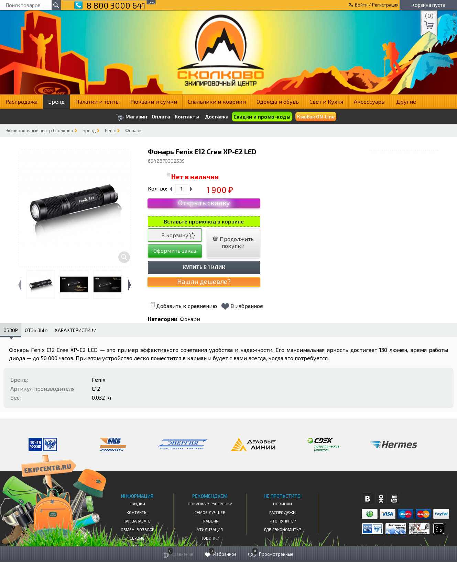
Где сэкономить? (282, 529)
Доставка (217, 116)
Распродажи (282, 512)
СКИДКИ (137, 503)
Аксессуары (369, 101)
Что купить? (283, 520)
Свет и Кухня (326, 101)
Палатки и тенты (97, 101)
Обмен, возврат (137, 529)
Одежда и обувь (278, 101)
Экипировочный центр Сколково (39, 130)
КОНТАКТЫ (137, 512)
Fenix (110, 130)
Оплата (161, 116)
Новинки (209, 538)
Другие (406, 101)
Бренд (56, 101)
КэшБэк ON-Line (316, 116)
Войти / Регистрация (377, 5)
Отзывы (36, 330)
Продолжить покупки (233, 242)
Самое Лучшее (209, 512)
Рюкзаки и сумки (153, 101)
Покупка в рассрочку (210, 503)
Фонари (133, 130)
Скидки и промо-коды (262, 116)
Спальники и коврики (217, 101)
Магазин (131, 117)
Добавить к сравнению (183, 305)
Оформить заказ (174, 250)
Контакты (187, 116)
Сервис (137, 538)
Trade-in (210, 520)
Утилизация (210, 529)
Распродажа (21, 101)
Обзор (10, 330)
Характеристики (76, 330)
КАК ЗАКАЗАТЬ (137, 520)
